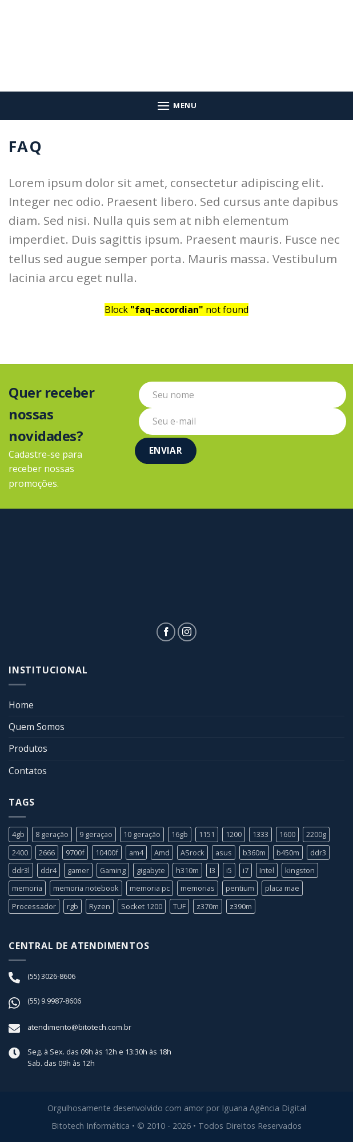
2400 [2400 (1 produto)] (20, 853)
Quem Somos (37, 726)
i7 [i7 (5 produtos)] (246, 871)
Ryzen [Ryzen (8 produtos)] (99, 907)
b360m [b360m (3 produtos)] (254, 853)
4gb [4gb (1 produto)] (18, 835)
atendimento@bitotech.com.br (79, 1028)
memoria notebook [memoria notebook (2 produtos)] (86, 889)
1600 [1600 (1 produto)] (287, 835)
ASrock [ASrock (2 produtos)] (192, 853)
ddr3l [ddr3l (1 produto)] (21, 871)
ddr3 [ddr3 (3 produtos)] (318, 853)
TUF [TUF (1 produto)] (179, 907)
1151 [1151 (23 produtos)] (207, 835)
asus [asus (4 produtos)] (223, 853)
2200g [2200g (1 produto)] (316, 835)
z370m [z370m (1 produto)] (207, 907)
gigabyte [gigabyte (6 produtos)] (151, 871)
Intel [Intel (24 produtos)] (267, 871)
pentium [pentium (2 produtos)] (240, 889)
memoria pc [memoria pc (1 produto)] (150, 889)
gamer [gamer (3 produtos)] (78, 871)
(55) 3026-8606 (51, 977)
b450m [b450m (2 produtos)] (287, 853)
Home (21, 705)
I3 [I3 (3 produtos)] (213, 871)
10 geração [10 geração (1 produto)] (142, 835)
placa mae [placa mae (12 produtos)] (282, 889)
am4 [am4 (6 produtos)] (136, 853)
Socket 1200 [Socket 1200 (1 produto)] (141, 907)
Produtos (29, 749)
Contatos (28, 770)
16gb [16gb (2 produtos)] (179, 835)
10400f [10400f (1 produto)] (106, 853)
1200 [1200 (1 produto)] (234, 835)
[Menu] (177, 106)
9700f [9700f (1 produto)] (75, 853)
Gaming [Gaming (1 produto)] (113, 871)
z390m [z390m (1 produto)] (241, 907)
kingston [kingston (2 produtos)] (300, 871)
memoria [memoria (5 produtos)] (27, 889)
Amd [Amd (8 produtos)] (162, 853)
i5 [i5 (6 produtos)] (229, 871)
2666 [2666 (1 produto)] (47, 853)
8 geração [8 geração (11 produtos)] (52, 835)
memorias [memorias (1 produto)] (197, 889)
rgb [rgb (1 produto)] (72, 907)
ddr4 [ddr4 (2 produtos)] (49, 871)
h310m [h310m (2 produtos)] (187, 871)
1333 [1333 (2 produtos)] (260, 835)
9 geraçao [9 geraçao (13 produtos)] (96, 835)
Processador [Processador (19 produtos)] (34, 907)
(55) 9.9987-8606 (54, 1002)
